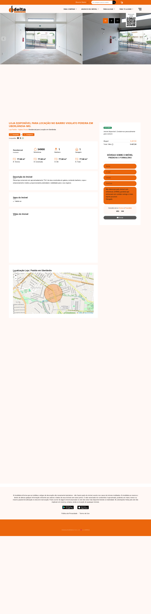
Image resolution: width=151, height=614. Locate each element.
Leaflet (79, 313)
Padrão (14, 130)
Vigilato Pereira (23, 130)
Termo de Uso (84, 513)
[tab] (105, 20)
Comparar (28, 134)
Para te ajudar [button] (126, 9)
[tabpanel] (75, 38)
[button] (121, 2)
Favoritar (14, 134)
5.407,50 (133, 141)
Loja (10, 130)
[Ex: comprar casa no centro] (102, 2)
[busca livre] (114, 2)
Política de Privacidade (69, 513)
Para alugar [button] (108, 9)
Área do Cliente (81, 2)
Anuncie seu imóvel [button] (89, 9)
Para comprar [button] (69, 9)
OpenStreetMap (88, 313)
